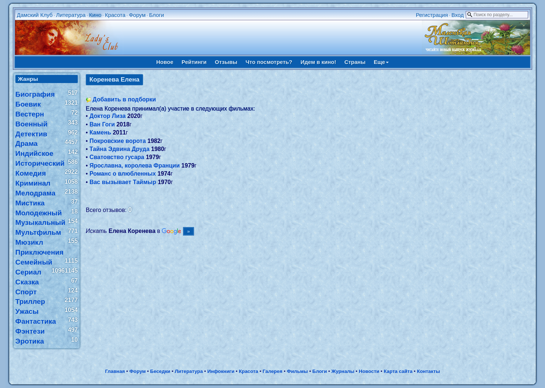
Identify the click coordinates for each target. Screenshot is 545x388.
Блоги (156, 15)
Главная (115, 371)
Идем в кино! (318, 62)
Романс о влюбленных (122, 173)
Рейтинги (194, 62)
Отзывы (226, 62)
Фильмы (297, 371)
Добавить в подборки (124, 99)
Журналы (342, 371)
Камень (100, 132)
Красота (115, 15)
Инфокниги (220, 371)
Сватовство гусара (116, 157)
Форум (137, 15)
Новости (369, 371)
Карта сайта (398, 371)
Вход (457, 15)
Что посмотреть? (269, 62)
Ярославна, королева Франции (134, 165)
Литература (71, 15)
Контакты (428, 371)
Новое (164, 62)
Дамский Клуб (35, 15)
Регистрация (432, 15)
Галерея (272, 371)
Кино (95, 15)
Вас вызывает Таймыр (122, 182)
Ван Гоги (102, 124)
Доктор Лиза (107, 116)
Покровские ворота (117, 141)
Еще (381, 62)
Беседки (160, 371)
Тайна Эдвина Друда (119, 149)
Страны (355, 62)
